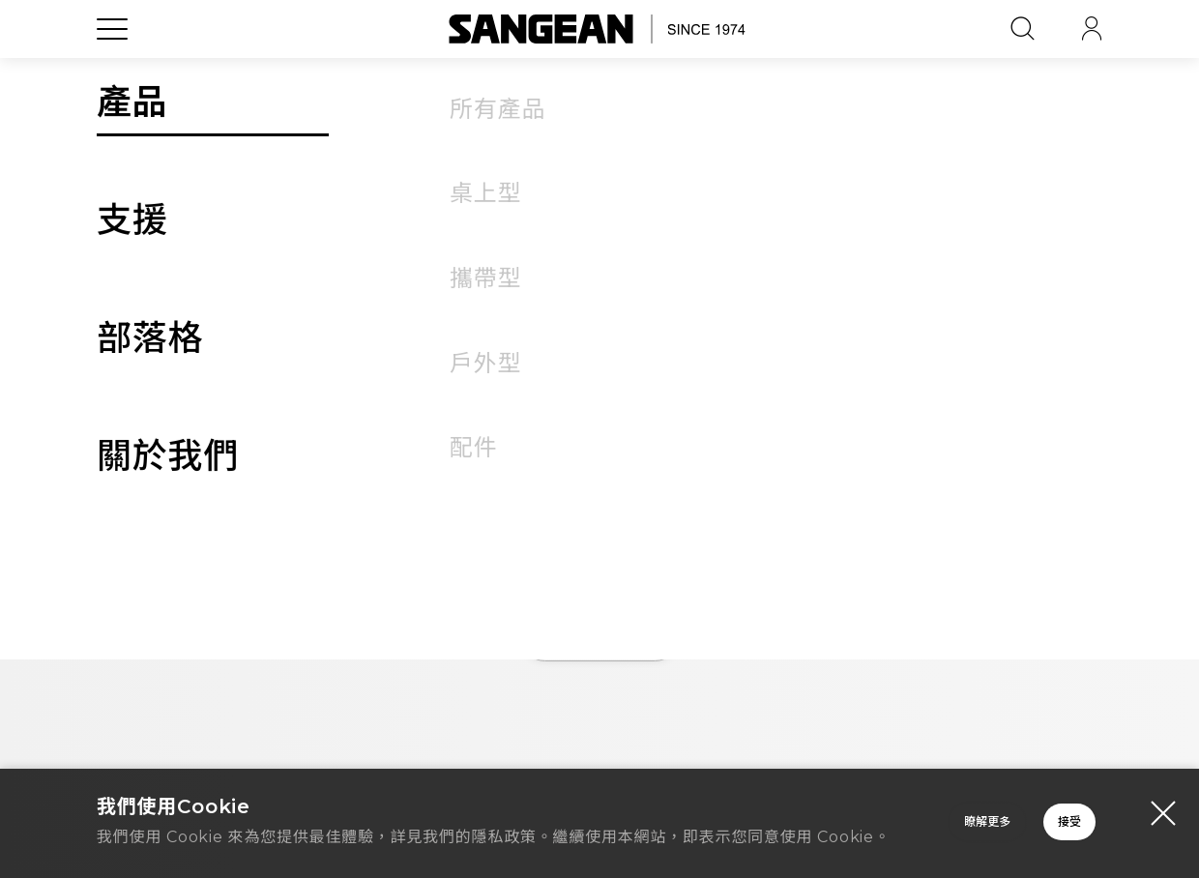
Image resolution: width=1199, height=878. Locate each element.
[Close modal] (1163, 793)
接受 (991, 814)
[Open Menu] (112, 73)
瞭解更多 (715, 814)
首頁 (599, 638)
